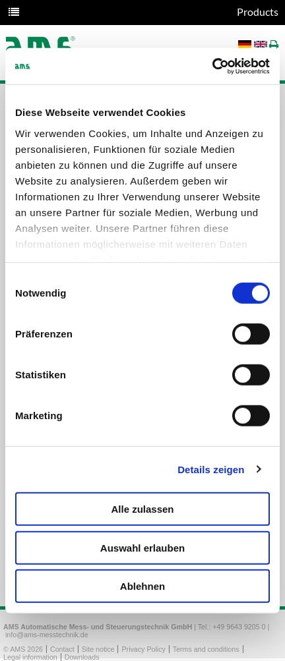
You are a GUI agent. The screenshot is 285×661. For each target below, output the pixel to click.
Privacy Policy (143, 649)
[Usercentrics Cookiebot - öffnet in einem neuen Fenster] (212, 65)
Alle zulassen (142, 509)
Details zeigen (210, 468)
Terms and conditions (206, 649)
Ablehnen (142, 586)
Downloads (82, 657)
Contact (62, 649)
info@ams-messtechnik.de (46, 635)
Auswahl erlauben (142, 547)
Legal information (30, 657)
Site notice (98, 649)
